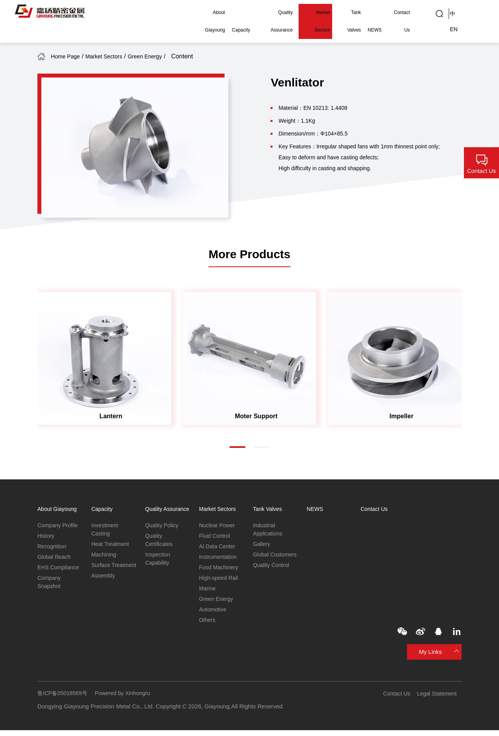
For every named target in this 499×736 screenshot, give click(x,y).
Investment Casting (105, 530)
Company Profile (59, 525)
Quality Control (272, 576)
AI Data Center (218, 547)
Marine (208, 592)
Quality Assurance (266, 12)
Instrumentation (219, 558)
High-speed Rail (220, 581)
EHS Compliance (59, 570)
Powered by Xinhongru (127, 699)
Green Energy (177, 56)
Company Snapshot (49, 585)
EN (475, 12)
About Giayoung (197, 12)
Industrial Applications (269, 530)
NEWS (372, 12)
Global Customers (267, 561)
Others (207, 625)
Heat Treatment (111, 545)
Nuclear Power (218, 525)
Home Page (73, 56)
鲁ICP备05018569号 (64, 699)
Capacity (230, 12)
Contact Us (398, 12)
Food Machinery (220, 570)
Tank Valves (344, 12)
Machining (104, 556)
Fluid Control (215, 536)
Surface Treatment (104, 572)
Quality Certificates (159, 550)
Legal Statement (440, 699)
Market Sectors (309, 12)
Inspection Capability (158, 570)
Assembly (104, 587)
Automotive (213, 614)
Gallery (262, 545)
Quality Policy (162, 534)
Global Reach (55, 558)
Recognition (52, 547)
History (46, 536)
